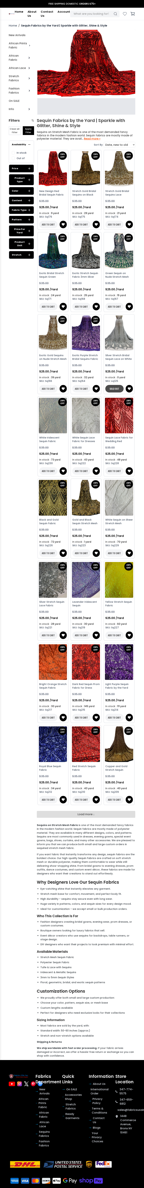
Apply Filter (28, 130)
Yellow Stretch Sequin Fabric (118, 603)
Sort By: (98, 144)
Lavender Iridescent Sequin (84, 603)
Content (21, 200)
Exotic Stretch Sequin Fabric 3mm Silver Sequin (85, 275)
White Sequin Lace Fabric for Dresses (83, 439)
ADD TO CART (48, 224)
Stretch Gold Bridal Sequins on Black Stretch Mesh (84, 193)
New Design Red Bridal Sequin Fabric (51, 192)
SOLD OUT (114, 388)
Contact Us (47, 14)
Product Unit (23, 243)
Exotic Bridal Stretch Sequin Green (51, 275)
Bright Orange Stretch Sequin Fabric (53, 685)
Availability (21, 144)
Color (21, 191)
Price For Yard (22, 231)
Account (64, 12)
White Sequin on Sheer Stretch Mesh (119, 521)
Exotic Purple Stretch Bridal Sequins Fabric (85, 357)
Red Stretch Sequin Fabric (84, 768)
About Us (32, 14)
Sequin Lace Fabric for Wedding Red (119, 439)
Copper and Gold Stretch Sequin (116, 768)
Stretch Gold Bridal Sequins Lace (117, 192)
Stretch (21, 255)
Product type (23, 179)
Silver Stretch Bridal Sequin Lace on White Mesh (118, 357)
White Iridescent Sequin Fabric (49, 439)
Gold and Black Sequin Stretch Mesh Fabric (84, 522)
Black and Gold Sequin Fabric (49, 521)
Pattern (21, 219)
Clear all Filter (15, 130)
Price (21, 168)
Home (19, 12)
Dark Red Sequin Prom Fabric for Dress (86, 685)
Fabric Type (21, 210)
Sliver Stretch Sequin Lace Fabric (51, 603)
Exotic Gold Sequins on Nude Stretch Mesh (53, 357)
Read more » (92, 138)
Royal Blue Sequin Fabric (50, 768)
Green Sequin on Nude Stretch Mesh (117, 275)
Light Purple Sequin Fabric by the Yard (117, 685)
